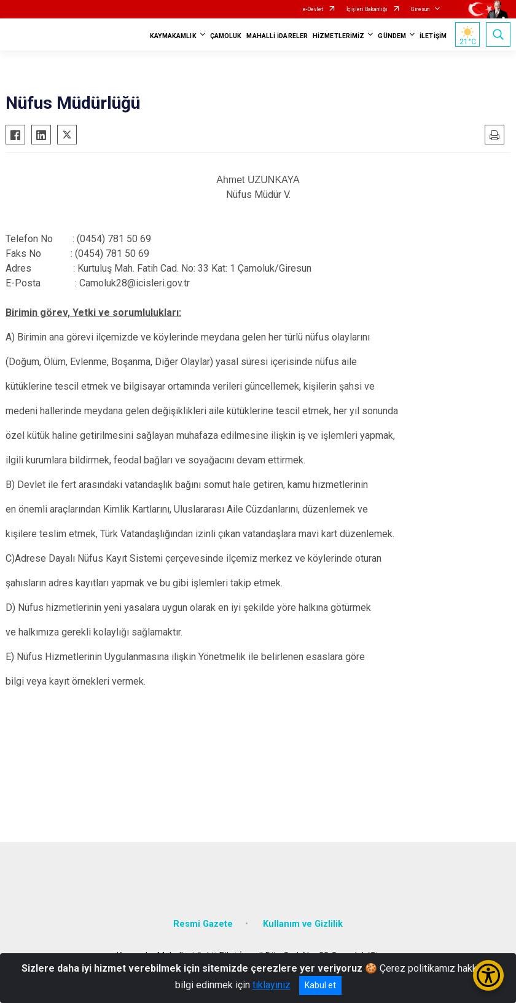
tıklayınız (271, 985)
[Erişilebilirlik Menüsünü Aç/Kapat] (488, 975)
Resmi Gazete (203, 924)
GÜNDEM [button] (392, 36)
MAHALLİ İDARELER (277, 36)
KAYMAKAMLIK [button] (173, 36)
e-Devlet (313, 9)
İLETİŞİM (433, 36)
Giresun (420, 9)
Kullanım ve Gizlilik (303, 924)
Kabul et (320, 985)
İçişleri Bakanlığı (367, 9)
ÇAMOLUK (226, 36)
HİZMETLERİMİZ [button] (338, 36)
